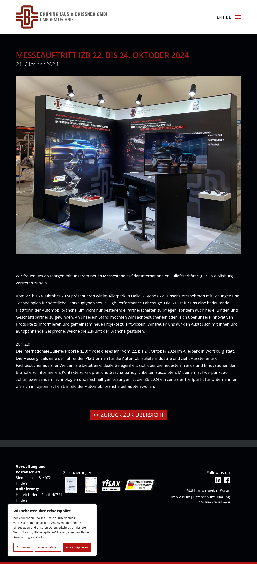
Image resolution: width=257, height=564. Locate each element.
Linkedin (218, 480)
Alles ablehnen (48, 547)
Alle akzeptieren (77, 547)
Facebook (227, 480)
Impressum (180, 497)
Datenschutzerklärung (211, 497)
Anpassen (23, 547)
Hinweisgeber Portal (213, 490)
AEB (190, 490)
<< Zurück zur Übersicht (128, 414)
